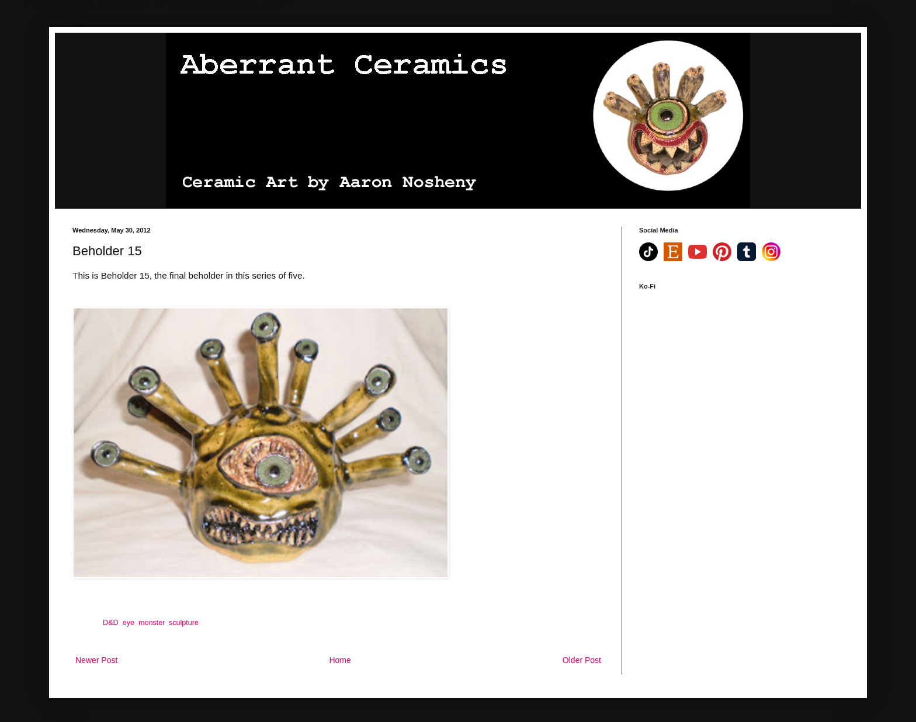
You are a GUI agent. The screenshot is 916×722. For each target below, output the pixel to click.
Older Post (582, 660)
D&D (111, 623)
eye (128, 623)
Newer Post (96, 660)
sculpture (184, 623)
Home (340, 660)
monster (151, 623)
